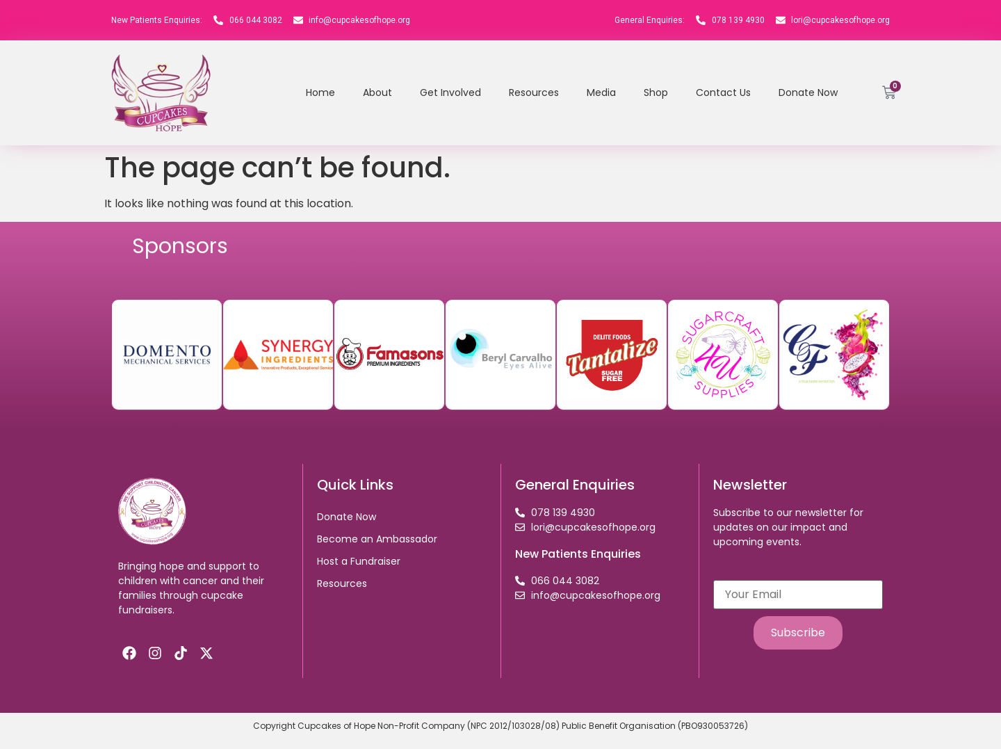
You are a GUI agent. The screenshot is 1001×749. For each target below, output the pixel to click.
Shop (656, 92)
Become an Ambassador (377, 539)
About (377, 92)
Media (601, 92)
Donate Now (808, 92)
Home (320, 92)
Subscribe (798, 633)
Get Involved (450, 92)
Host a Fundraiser (358, 561)
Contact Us (723, 92)
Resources (534, 92)
